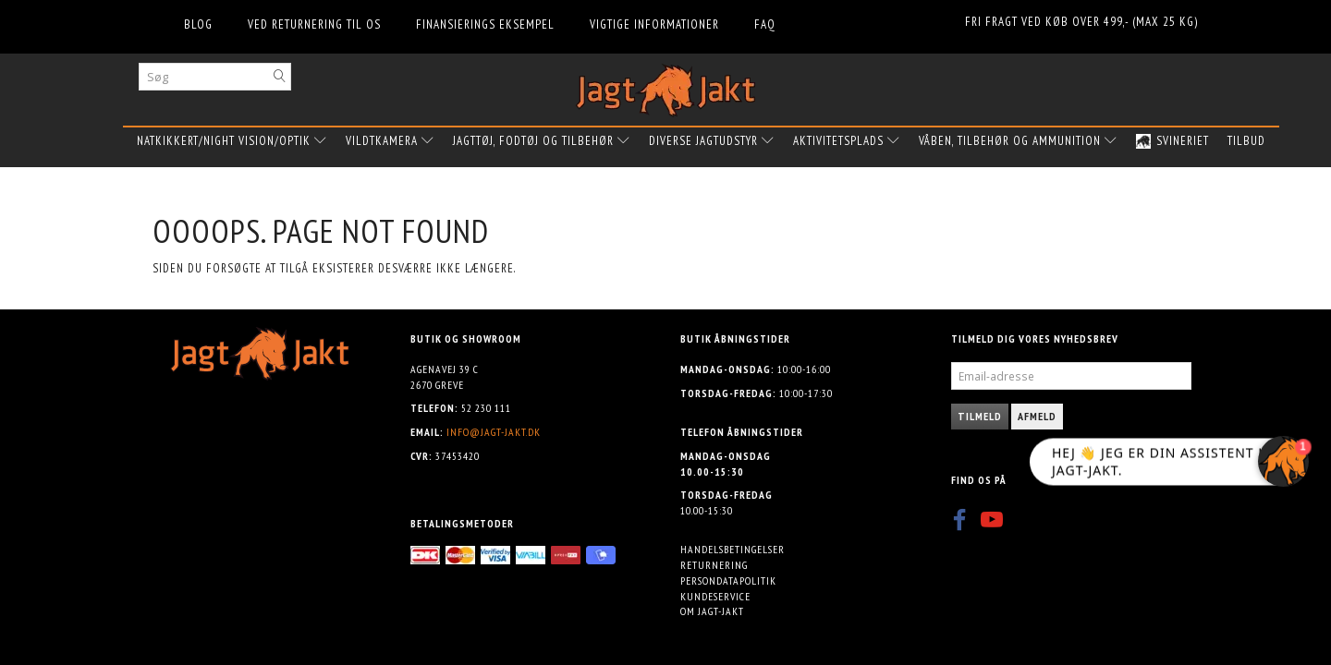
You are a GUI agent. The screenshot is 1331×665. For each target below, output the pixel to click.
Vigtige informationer (654, 24)
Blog (198, 24)
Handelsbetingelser (732, 549)
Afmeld (1037, 416)
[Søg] (280, 76)
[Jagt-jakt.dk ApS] (665, 86)
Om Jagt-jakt (712, 611)
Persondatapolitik (728, 580)
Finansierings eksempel (485, 24)
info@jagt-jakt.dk (493, 432)
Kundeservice (715, 596)
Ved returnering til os (314, 24)
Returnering (714, 565)
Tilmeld (980, 416)
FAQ (764, 24)
